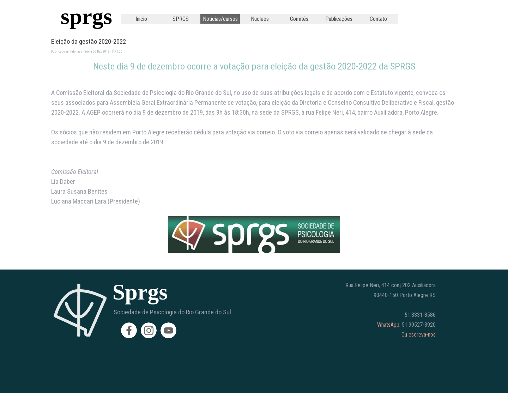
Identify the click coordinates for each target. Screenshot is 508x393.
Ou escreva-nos (418, 334)
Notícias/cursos (220, 19)
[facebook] (129, 330)
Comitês (299, 19)
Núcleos (260, 19)
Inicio (141, 19)
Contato (378, 19)
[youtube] (168, 330)
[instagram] (149, 330)
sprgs (86, 16)
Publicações (338, 19)
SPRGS (181, 19)
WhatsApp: (388, 324)
